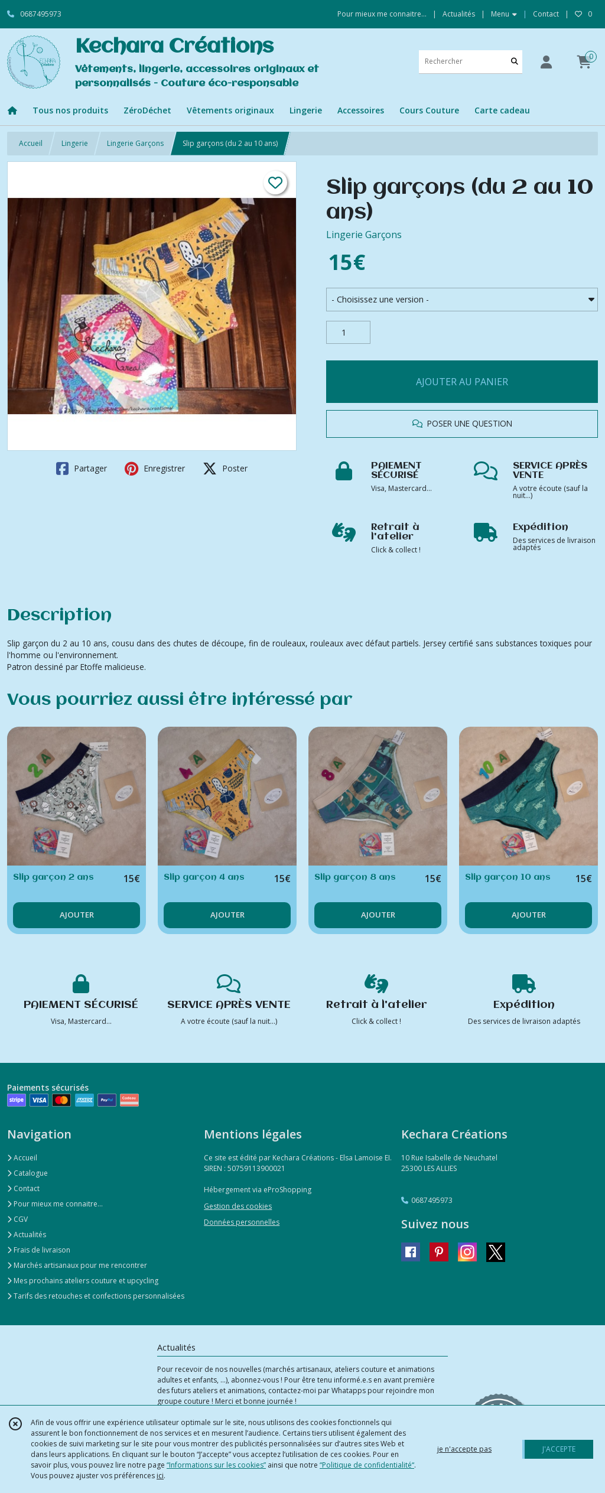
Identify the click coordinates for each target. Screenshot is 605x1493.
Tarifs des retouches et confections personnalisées (95, 1296)
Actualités (26, 1234)
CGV (17, 1219)
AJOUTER (77, 914)
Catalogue (27, 1173)
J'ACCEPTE (558, 1449)
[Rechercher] (514, 61)
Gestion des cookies (238, 1206)
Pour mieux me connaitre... (55, 1204)
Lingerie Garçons (135, 143)
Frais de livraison (38, 1250)
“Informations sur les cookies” (216, 1465)
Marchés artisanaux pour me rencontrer (77, 1265)
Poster (225, 468)
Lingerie (74, 143)
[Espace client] (546, 61)
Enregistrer (155, 468)
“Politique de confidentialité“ (367, 1465)
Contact (546, 14)
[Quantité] (348, 332)
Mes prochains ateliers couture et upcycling (82, 1281)
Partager (81, 468)
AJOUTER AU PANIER (462, 381)
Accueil (31, 143)
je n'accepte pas (464, 1449)
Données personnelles (241, 1222)
